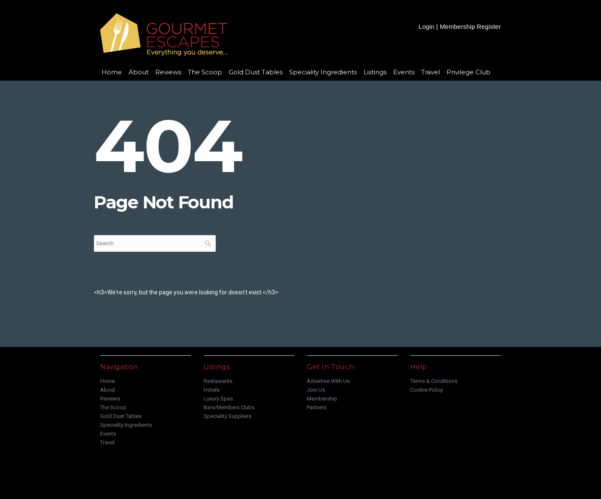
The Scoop (205, 72)
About (139, 72)
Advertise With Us (328, 381)
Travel (430, 72)
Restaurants (218, 381)
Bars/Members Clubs (229, 407)
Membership (322, 398)
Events (403, 72)
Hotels (212, 390)
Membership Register (470, 26)
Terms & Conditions (433, 381)
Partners (316, 407)
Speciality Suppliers (227, 416)
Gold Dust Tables (256, 72)
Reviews (168, 72)
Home (111, 72)
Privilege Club (468, 72)
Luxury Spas (218, 398)
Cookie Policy (426, 390)
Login (426, 26)
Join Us (316, 390)
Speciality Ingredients (323, 72)
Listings (375, 72)
